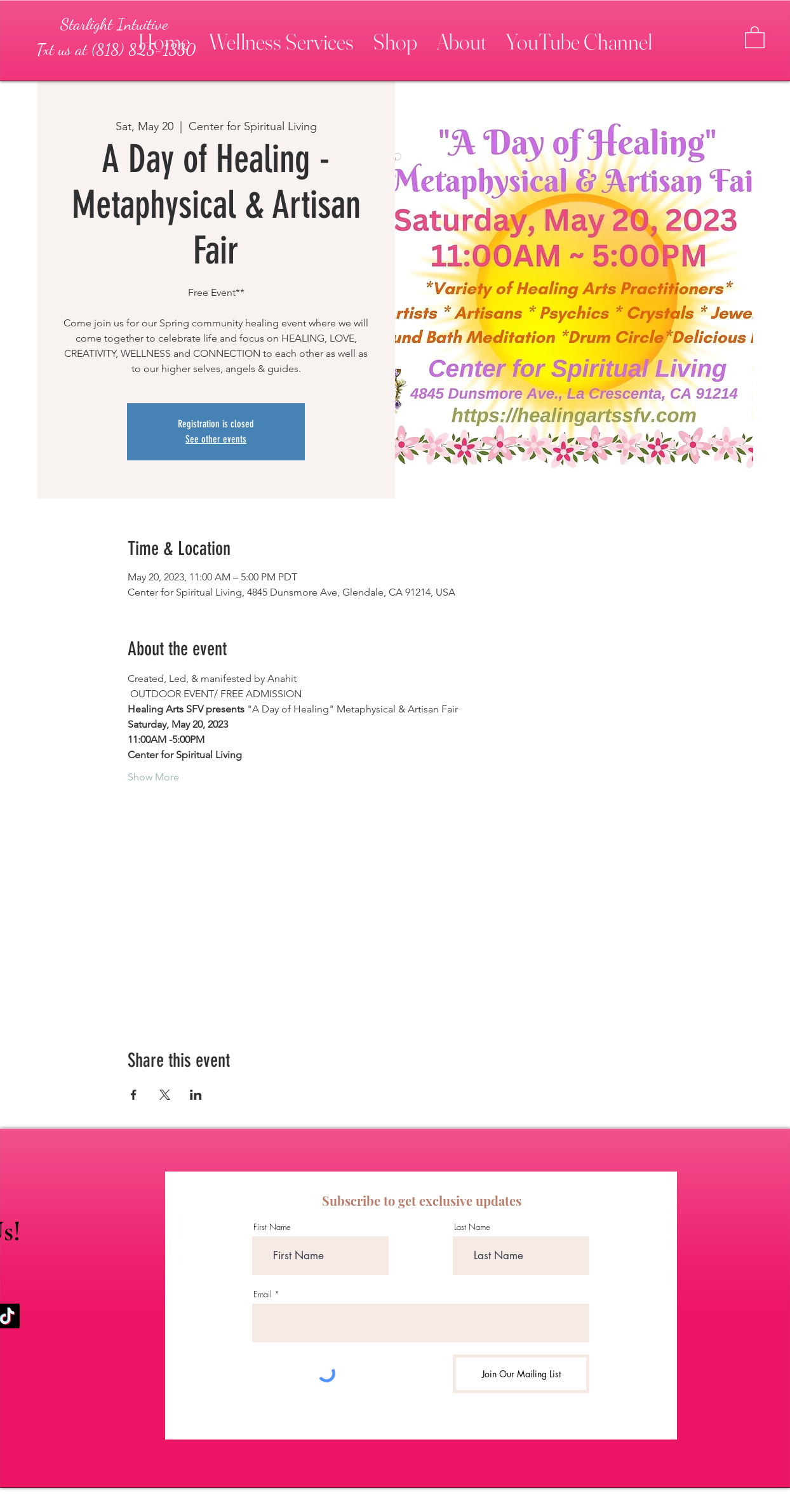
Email (262, 1294)
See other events (215, 439)
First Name (272, 1227)
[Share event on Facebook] (134, 1095)
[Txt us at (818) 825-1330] (115, 49)
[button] (281, 36)
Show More (153, 777)
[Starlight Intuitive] (114, 24)
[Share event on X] (165, 1095)
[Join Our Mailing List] (521, 1373)
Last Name (472, 1227)
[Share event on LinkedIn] (196, 1095)
